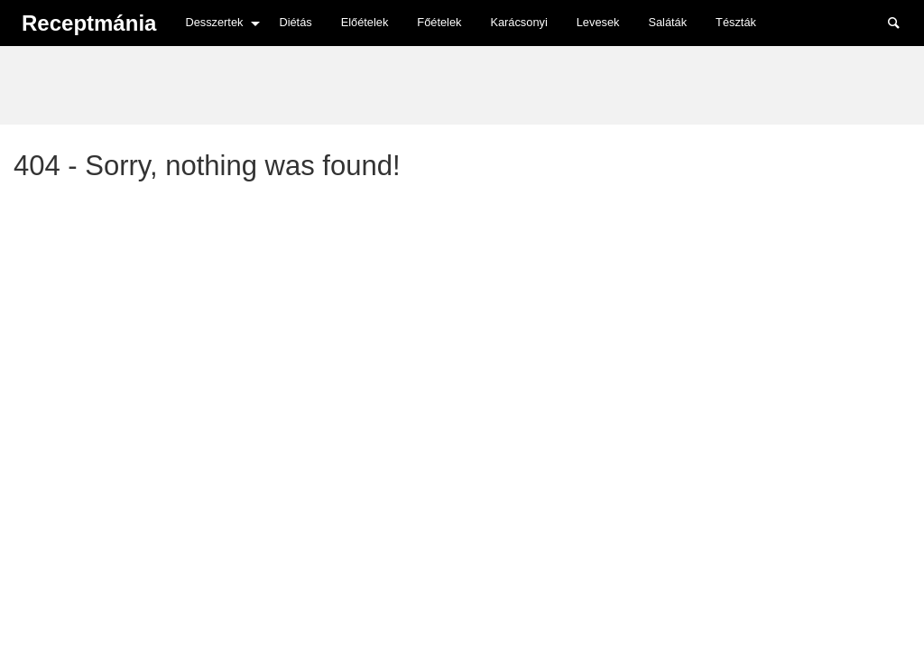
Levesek (598, 22)
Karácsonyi (518, 22)
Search (902, 22)
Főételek (439, 22)
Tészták (736, 22)
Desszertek (214, 22)
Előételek (365, 22)
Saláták (667, 22)
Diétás (295, 22)
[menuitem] (217, 23)
